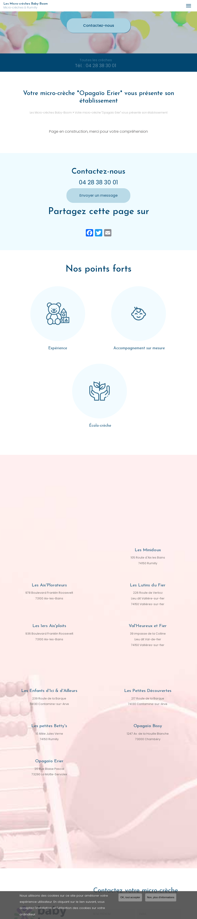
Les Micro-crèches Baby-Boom (92, 5)
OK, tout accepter (130, 897)
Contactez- (98, 25)
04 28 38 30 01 (98, 182)
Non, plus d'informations (160, 897)
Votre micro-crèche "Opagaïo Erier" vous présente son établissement (121, 112)
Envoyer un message (98, 195)
